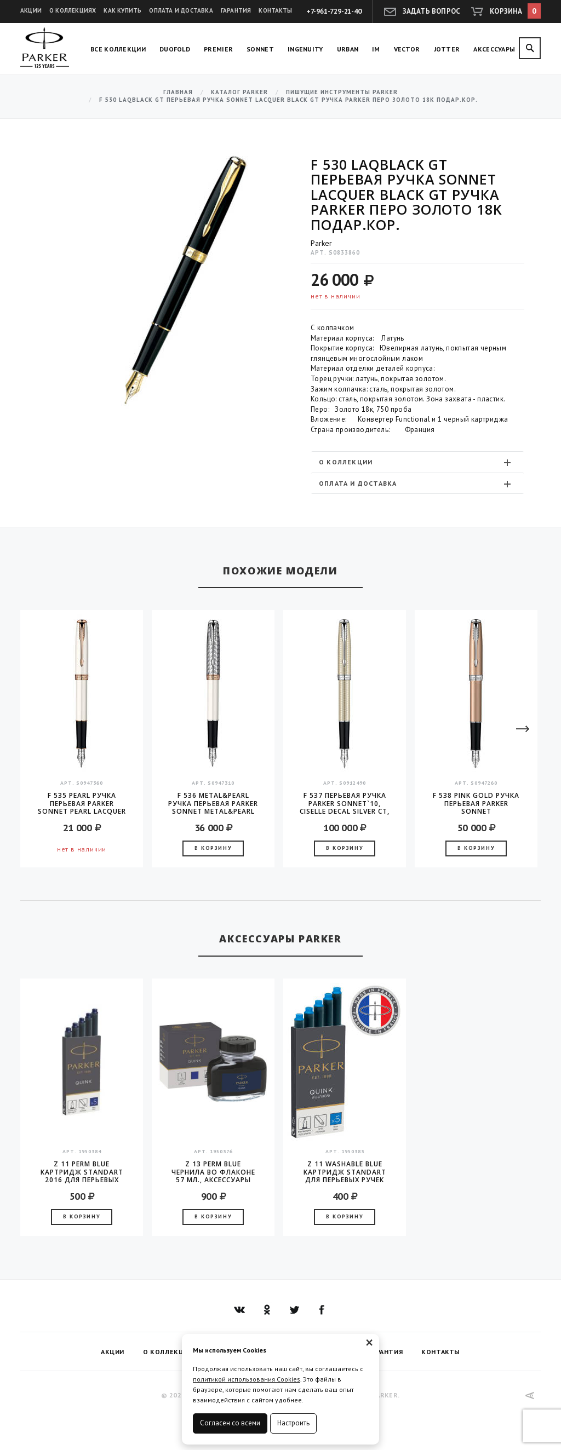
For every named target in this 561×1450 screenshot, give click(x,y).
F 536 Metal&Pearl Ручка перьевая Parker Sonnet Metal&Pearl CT (213, 803)
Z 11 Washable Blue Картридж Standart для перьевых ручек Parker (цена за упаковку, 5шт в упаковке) (345, 1171)
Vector (407, 49)
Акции (31, 10)
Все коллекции (118, 49)
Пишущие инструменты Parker (342, 92)
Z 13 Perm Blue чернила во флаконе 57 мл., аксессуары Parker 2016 (213, 1171)
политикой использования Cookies (246, 1379)
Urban (348, 49)
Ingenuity (305, 49)
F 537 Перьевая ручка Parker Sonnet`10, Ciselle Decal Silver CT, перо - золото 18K (345, 803)
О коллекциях (72, 10)
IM (376, 49)
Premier (218, 49)
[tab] (417, 462)
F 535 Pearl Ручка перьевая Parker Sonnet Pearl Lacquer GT (82, 803)
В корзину (213, 847)
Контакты (275, 10)
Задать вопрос (432, 11)
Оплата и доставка (181, 10)
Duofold (174, 49)
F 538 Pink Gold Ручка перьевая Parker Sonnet (476, 803)
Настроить (293, 1423)
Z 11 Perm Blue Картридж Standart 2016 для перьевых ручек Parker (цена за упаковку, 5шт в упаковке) (81, 1171)
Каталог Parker (239, 92)
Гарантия (236, 10)
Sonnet (260, 49)
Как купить (122, 10)
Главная (178, 92)
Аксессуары (494, 49)
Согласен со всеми (230, 1423)
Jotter (447, 49)
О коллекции (416, 462)
